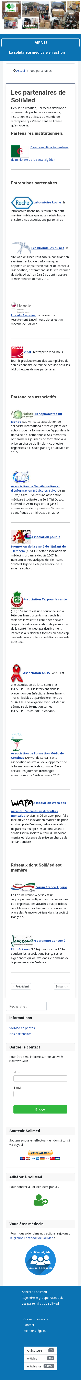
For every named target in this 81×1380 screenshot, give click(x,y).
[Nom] (40, 1078)
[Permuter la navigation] (40, 43)
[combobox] (26, 1006)
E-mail (17, 1087)
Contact (28, 1325)
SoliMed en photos (22, 1028)
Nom (16, 1072)
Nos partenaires (20, 1034)
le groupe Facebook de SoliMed (31, 1238)
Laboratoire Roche (47, 202)
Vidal (27, 352)
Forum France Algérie (51, 887)
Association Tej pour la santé (45, 599)
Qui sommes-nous (35, 1319)
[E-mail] (40, 1094)
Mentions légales (34, 1331)
